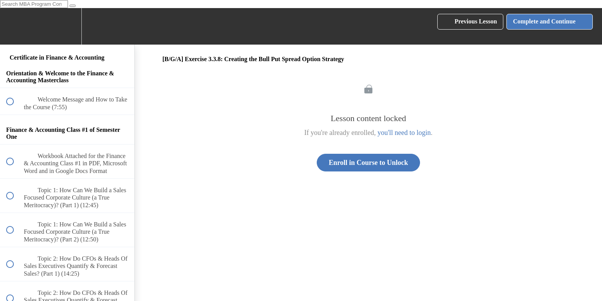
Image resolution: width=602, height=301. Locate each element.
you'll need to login (404, 132)
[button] (14, 26)
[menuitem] (67, 26)
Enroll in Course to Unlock (368, 162)
